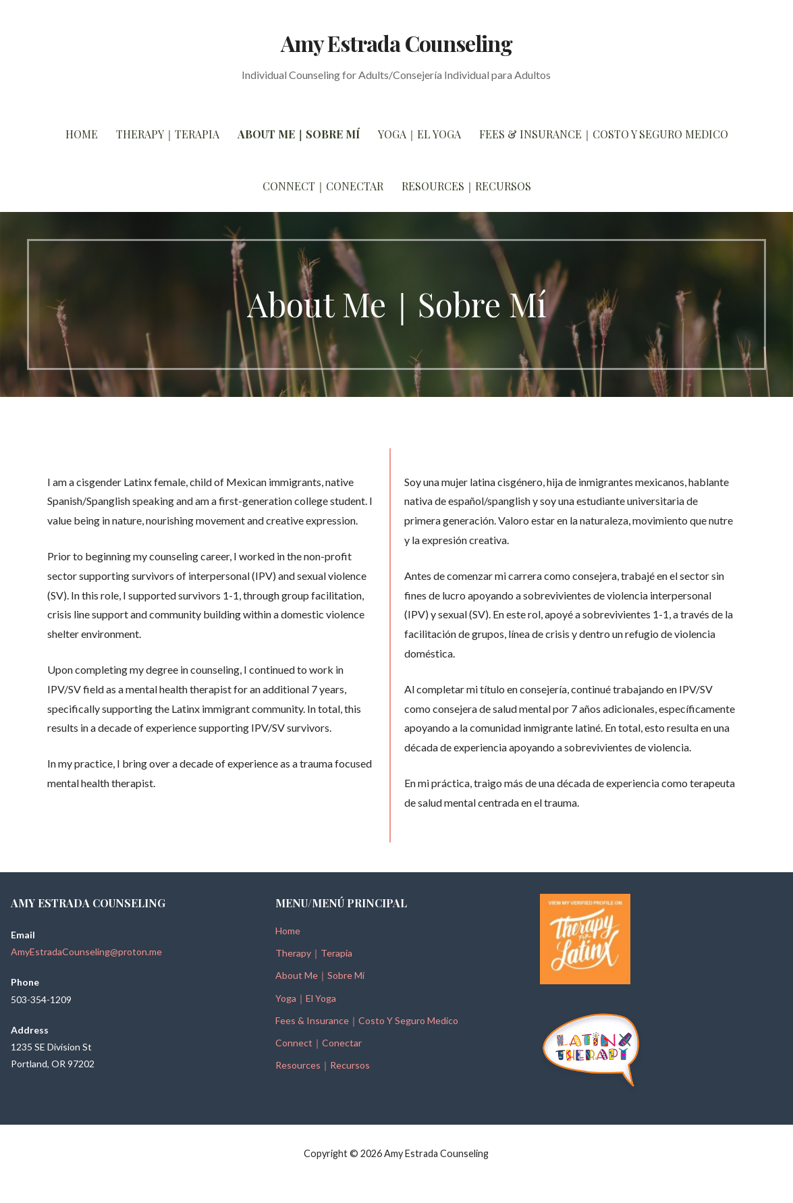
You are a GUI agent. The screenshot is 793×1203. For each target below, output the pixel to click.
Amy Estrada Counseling (396, 42)
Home (81, 134)
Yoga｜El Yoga (419, 134)
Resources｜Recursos (466, 186)
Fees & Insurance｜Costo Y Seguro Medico (603, 134)
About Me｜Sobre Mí (299, 134)
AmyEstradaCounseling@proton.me (86, 951)
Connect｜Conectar (323, 186)
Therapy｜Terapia (167, 134)
